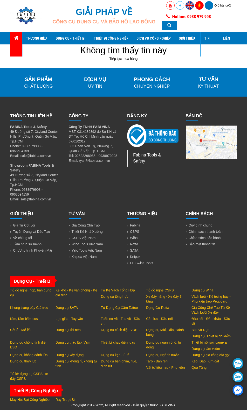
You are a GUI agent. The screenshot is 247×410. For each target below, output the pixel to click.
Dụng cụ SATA (66, 308)
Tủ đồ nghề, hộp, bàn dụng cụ (30, 292)
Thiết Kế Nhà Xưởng (87, 231)
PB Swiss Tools (141, 263)
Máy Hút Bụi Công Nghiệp (29, 400)
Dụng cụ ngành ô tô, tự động (163, 344)
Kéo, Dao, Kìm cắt (205, 361)
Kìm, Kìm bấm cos (24, 319)
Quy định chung (201, 225)
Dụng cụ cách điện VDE (119, 330)
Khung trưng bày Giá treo (29, 308)
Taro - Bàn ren (157, 361)
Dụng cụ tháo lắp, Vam (72, 342)
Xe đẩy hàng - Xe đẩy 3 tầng (164, 299)
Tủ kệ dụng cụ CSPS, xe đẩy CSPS (29, 376)
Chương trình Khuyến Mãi (32, 250)
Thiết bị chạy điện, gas (118, 342)
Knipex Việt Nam (84, 257)
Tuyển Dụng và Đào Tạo (31, 231)
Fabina (135, 225)
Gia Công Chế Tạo (86, 225)
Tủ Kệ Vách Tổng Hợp (118, 290)
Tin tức (207, 44)
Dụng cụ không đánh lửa (29, 355)
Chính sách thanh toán (206, 231)
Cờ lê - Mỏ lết (20, 330)
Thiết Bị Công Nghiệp (111, 44)
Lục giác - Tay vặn (69, 319)
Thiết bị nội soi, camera (209, 342)
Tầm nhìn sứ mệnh (27, 244)
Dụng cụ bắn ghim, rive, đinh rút (119, 363)
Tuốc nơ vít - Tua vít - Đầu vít (120, 321)
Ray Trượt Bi (65, 400)
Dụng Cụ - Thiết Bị (70, 44)
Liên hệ (226, 44)
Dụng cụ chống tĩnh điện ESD (29, 344)
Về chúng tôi (22, 238)
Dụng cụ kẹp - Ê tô (115, 355)
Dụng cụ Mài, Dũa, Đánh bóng (165, 332)
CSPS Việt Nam (84, 238)
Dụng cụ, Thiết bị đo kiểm (211, 336)
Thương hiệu (36, 44)
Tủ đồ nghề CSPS (160, 290)
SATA (134, 250)
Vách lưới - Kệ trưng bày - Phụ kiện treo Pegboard (211, 299)
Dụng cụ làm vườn (206, 349)
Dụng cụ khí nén (68, 330)
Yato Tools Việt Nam (87, 250)
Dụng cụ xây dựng (69, 355)
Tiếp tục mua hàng (124, 59)
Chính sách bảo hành (205, 238)
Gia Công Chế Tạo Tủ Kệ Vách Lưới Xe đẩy (211, 310)
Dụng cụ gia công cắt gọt (211, 355)
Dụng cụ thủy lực (23, 361)
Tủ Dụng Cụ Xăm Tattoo (119, 308)
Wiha (134, 238)
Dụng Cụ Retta (157, 308)
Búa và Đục (200, 330)
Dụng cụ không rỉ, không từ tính (76, 363)
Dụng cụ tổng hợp (114, 296)
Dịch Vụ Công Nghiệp (154, 44)
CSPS (134, 231)
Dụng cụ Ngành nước (162, 355)
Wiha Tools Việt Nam (87, 244)
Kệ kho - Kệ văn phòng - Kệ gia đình (76, 292)
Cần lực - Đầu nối (159, 319)
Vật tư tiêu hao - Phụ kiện (165, 367)
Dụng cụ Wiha (202, 290)
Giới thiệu (187, 44)
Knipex (135, 257)
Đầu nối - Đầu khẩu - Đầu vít (211, 321)
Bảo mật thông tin (202, 244)
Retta (134, 244)
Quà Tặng (199, 367)
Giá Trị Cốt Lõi (24, 225)
